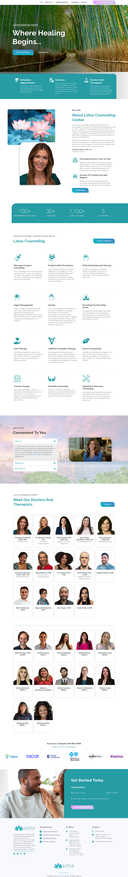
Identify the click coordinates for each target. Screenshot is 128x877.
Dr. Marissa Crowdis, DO (43, 542)
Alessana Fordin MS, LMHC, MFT (23, 542)
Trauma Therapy (22, 389)
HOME (41, 4)
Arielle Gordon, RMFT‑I (43, 657)
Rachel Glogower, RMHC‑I (64, 657)
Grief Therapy (20, 352)
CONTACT (84, 4)
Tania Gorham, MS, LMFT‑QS (64, 542)
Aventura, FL (19, 466)
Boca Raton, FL (20, 472)
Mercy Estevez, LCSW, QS (105, 542)
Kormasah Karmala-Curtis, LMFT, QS (23, 577)
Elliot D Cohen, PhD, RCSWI (23, 657)
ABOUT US (49, 4)
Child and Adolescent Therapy (97, 268)
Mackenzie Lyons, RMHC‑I (105, 657)
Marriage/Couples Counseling (23, 269)
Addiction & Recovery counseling (93, 390)
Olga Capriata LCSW (43, 576)
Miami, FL (18, 444)
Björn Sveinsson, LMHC (22, 612)
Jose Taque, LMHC (64, 611)
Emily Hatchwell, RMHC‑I (22, 692)
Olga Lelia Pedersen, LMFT (43, 612)
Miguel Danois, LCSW (105, 576)
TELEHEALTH (75, 4)
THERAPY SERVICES (62, 4)
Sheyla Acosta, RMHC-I (105, 692)
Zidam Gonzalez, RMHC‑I (64, 692)
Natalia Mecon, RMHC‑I (85, 657)
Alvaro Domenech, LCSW (84, 577)
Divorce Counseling (92, 352)
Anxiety (51, 308)
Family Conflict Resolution (60, 268)
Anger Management (23, 308)
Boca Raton (29, 853)
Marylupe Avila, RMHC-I (23, 727)
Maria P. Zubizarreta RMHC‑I (84, 692)
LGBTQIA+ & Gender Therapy (62, 352)
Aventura (21, 853)
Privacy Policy (64, 875)
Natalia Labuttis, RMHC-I (43, 727)
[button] (35, 444)
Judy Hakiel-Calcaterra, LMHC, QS (84, 542)
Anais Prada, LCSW (84, 611)
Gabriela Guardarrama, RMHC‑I (43, 692)
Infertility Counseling (58, 389)
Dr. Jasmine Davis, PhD (64, 577)
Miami (15, 853)
